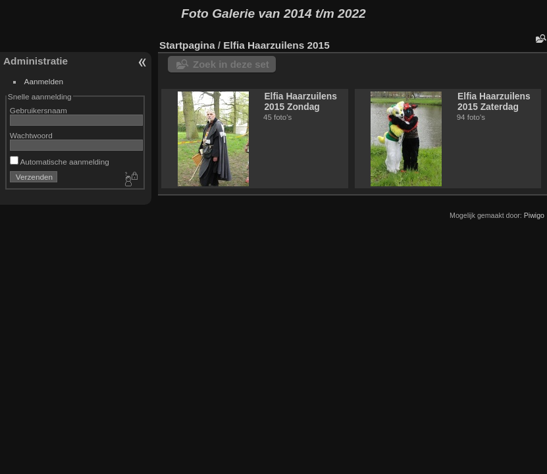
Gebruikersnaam (38, 110)
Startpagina (187, 45)
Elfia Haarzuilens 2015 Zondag (300, 101)
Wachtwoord (31, 135)
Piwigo (534, 215)
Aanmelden (44, 81)
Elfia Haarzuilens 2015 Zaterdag (494, 101)
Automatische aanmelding (59, 161)
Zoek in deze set (231, 64)
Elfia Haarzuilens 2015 (276, 45)
